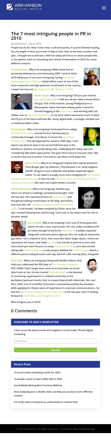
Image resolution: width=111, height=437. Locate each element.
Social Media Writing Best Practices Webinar (38, 385)
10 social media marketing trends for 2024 (37, 372)
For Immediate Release (64, 264)
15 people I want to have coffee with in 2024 (38, 379)
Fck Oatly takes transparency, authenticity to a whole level (46, 402)
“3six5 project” (81, 250)
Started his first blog (22, 133)
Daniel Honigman (33, 250)
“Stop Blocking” (57, 272)
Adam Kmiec (32, 163)
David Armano (19, 69)
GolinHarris (68, 230)
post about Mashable (46, 99)
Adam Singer (41, 95)
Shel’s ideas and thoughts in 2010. (42, 295)
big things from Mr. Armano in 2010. (53, 89)
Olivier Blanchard (21, 189)
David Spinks (18, 129)
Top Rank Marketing (38, 115)
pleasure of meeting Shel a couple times (42, 292)
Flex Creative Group (84, 428)
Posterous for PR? (64, 246)
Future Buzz (67, 111)
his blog (52, 242)
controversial (59, 196)
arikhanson (20, 43)
